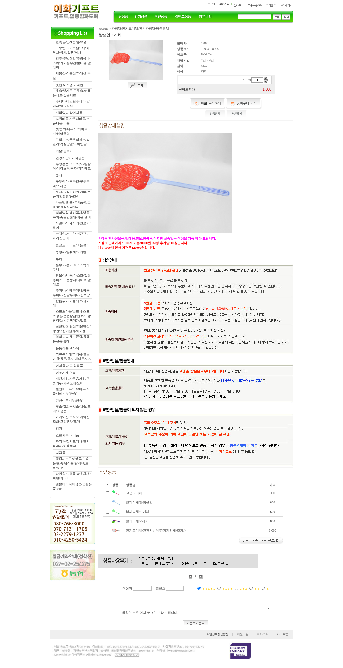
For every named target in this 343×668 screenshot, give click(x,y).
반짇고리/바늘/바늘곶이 (73, 245)
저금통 (60, 453)
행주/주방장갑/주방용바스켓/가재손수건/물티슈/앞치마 (72, 63)
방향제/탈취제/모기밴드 (73, 252)
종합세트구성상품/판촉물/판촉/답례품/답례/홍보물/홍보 (71, 463)
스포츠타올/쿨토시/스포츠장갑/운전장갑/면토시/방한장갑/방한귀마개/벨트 (72, 315)
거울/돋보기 (64, 151)
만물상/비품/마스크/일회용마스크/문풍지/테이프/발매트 (72, 280)
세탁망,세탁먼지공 (69, 113)
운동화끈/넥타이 (67, 348)
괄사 (59, 175)
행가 (59, 428)
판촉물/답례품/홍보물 (71, 42)
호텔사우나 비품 (67, 435)
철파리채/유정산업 (139, 502)
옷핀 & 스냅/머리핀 (69, 85)
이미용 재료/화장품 (69, 366)
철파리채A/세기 (137, 521)
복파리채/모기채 (137, 512)
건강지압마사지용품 (70, 158)
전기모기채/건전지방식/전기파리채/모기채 (156, 530)
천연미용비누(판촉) (70, 400)
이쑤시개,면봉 (66, 373)
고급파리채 (134, 493)
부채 (59, 259)
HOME (103, 29)
